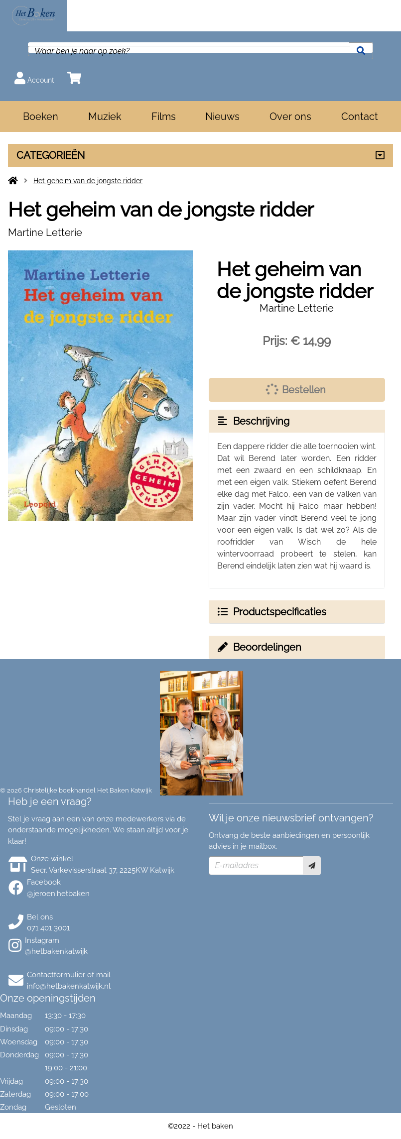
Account (34, 78)
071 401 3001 (48, 927)
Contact (359, 116)
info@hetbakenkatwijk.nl (69, 986)
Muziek (105, 116)
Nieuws (222, 116)
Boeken (40, 116)
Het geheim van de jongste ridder (87, 181)
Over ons (290, 116)
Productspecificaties (271, 612)
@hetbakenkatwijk (56, 951)
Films (163, 116)
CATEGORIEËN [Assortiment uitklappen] (50, 155)
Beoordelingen (259, 647)
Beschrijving (253, 421)
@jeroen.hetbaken (58, 893)
